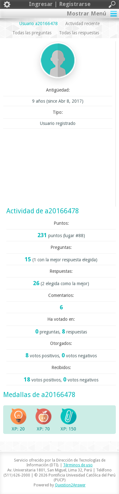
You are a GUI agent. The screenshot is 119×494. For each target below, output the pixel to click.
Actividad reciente (82, 23)
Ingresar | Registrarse (59, 4)
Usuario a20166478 (38, 23)
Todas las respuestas (79, 32)
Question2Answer (70, 485)
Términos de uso (78, 465)
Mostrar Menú (86, 13)
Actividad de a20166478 (42, 211)
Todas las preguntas (31, 32)
